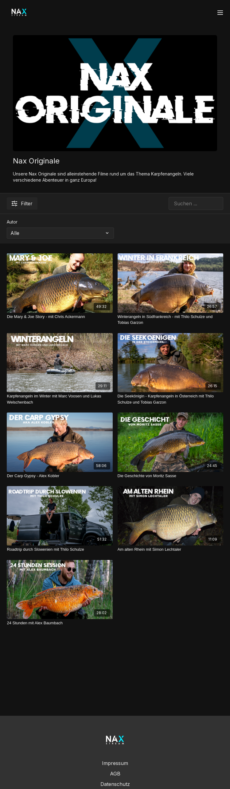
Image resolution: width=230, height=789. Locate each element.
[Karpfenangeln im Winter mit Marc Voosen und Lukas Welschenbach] (59, 399)
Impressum (115, 763)
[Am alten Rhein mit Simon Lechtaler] (170, 549)
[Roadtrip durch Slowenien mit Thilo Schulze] (59, 549)
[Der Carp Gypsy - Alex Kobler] (59, 476)
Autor (12, 221)
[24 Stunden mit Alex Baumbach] (59, 623)
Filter (22, 203)
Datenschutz (115, 784)
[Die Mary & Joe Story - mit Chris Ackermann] (59, 317)
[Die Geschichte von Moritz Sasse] (170, 476)
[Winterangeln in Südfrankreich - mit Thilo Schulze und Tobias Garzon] (170, 320)
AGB (115, 774)
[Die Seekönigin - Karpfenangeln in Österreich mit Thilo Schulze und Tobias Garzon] (170, 399)
